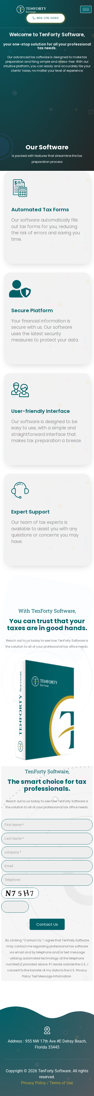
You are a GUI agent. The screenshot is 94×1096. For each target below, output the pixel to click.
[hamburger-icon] (85, 9)
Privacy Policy (33, 1083)
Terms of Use (61, 1083)
